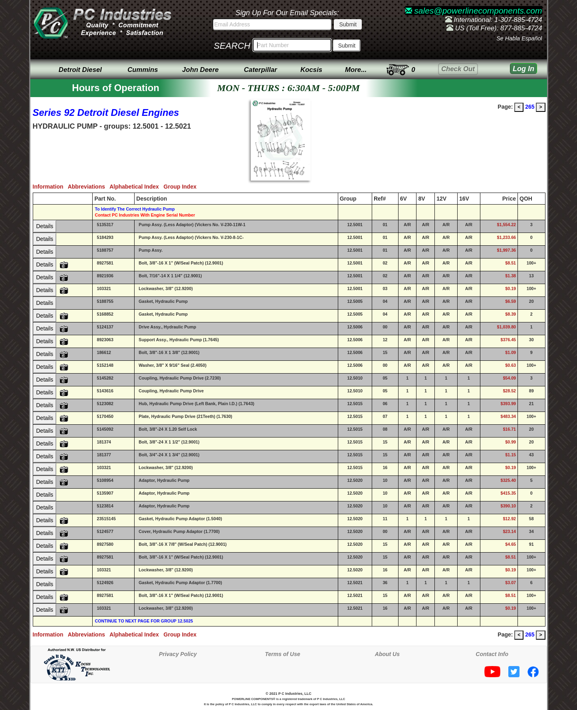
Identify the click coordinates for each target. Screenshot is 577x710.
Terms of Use (282, 654)
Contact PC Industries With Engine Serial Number (145, 215)
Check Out (458, 69)
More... (356, 70)
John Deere (200, 70)
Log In (523, 69)
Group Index (182, 186)
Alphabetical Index (136, 186)
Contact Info (492, 654)
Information (50, 186)
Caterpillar (260, 70)
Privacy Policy (178, 654)
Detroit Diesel (80, 70)
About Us (387, 654)
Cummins (142, 70)
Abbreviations (89, 186)
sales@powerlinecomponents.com (473, 10)
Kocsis (311, 70)
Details (45, 226)
